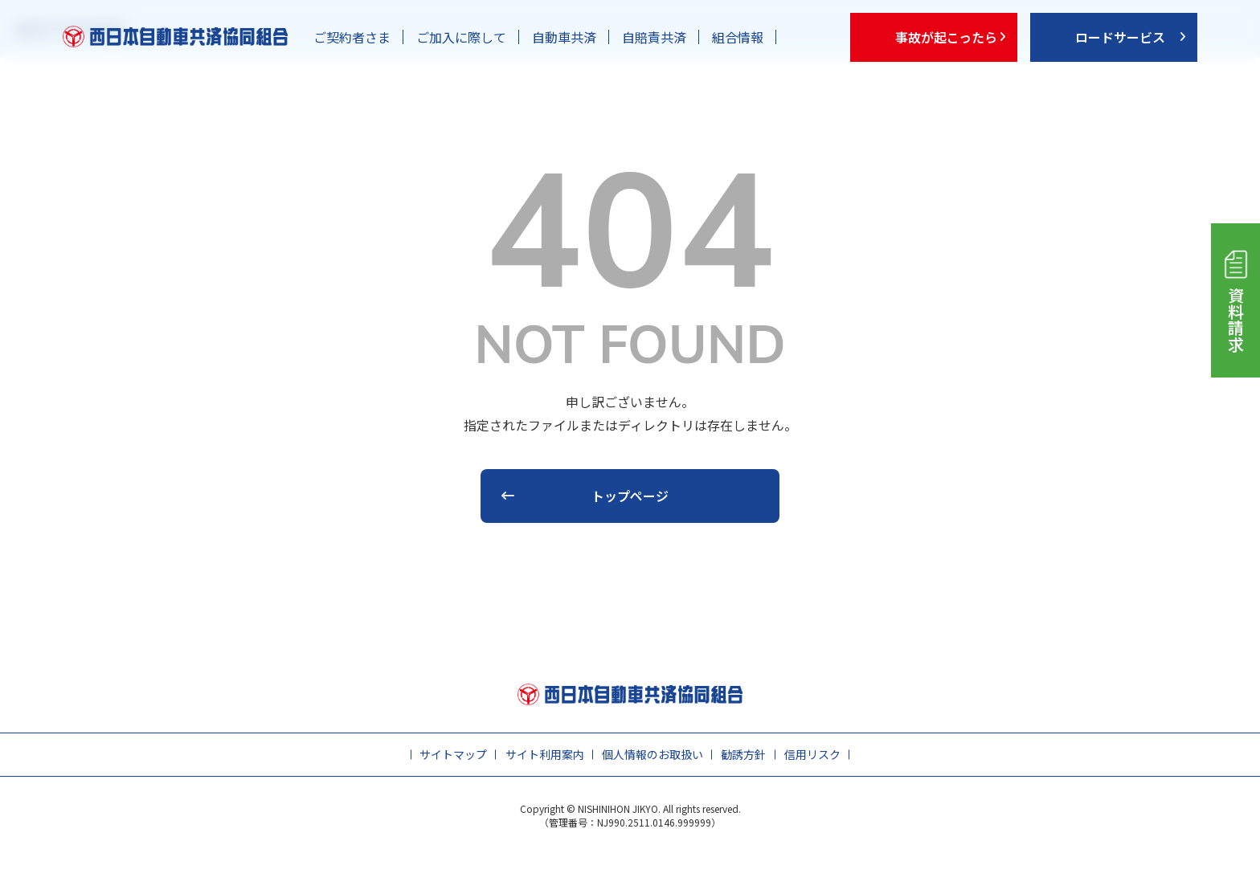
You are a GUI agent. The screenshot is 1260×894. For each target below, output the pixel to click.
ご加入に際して (461, 37)
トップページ (630, 495)
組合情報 (737, 37)
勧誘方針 (743, 754)
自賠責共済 (654, 37)
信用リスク (812, 754)
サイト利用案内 (544, 754)
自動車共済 (564, 37)
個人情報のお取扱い (652, 754)
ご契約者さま (352, 37)
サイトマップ (453, 754)
